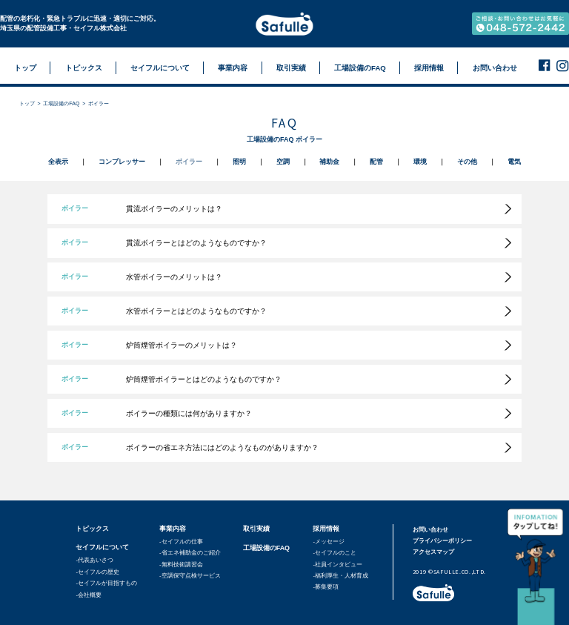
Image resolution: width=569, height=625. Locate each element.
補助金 (329, 161)
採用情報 (326, 528)
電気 (514, 161)
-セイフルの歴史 (97, 572)
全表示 (58, 161)
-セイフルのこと (334, 552)
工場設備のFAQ (61, 103)
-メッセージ (329, 541)
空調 (283, 161)
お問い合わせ (430, 529)
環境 (420, 161)
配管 (376, 161)
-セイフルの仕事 (181, 541)
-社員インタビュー (337, 564)
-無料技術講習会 (181, 564)
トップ (27, 103)
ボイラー (189, 161)
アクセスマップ (433, 552)
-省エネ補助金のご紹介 (190, 552)
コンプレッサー (122, 161)
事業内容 (172, 528)
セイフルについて (102, 547)
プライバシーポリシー (442, 541)
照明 (239, 161)
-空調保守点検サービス (190, 575)
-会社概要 (89, 595)
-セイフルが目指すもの (106, 583)
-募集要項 (326, 586)
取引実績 (256, 528)
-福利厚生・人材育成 (340, 575)
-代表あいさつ (94, 560)
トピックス (92, 528)
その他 (467, 161)
